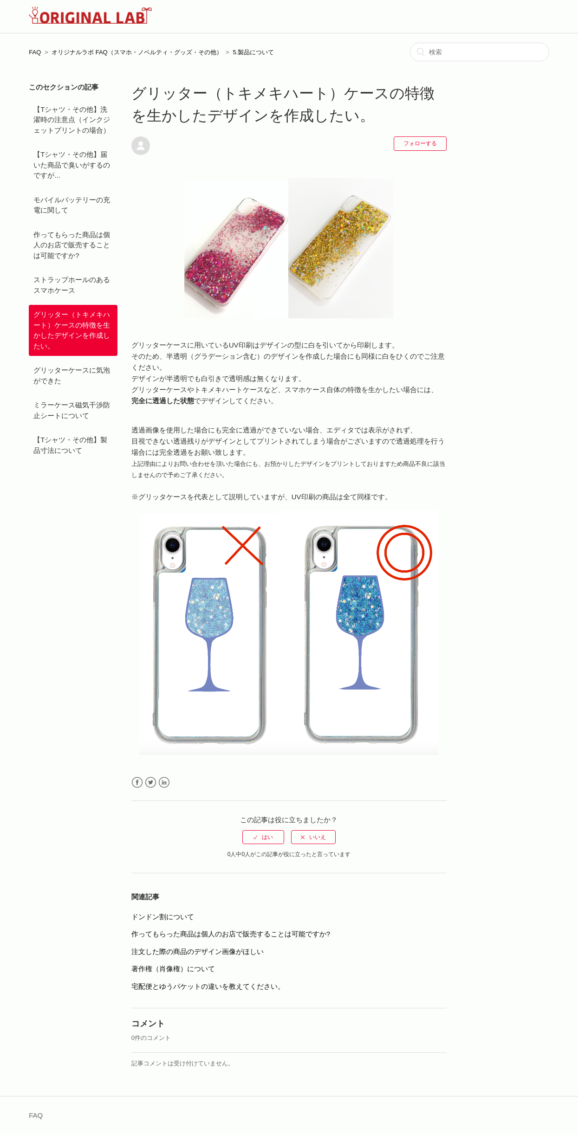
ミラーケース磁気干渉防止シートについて (71, 410)
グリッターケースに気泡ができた (71, 375)
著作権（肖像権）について (173, 969)
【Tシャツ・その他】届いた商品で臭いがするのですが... (71, 164)
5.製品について (253, 52)
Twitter (150, 782)
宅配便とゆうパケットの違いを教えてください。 (208, 986)
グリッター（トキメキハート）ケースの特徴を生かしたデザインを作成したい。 (71, 330)
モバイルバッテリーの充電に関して (71, 205)
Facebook (137, 782)
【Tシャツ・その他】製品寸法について (70, 445)
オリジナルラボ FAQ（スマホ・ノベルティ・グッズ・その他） (137, 52)
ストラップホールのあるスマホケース (71, 285)
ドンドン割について (162, 917)
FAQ (35, 52)
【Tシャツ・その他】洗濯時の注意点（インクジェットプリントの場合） (71, 119)
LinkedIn (164, 782)
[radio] (263, 837)
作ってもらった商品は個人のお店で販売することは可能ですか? (71, 245)
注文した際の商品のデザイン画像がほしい (197, 951)
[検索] (479, 52)
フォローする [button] (420, 143)
